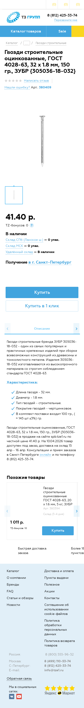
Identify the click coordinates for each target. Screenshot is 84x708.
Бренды (13, 584)
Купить (42, 292)
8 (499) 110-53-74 (57, 661)
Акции (49, 591)
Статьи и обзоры (20, 598)
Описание (42, 329)
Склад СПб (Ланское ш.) (24, 240)
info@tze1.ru (54, 670)
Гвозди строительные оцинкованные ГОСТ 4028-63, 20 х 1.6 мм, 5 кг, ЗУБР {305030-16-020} (57, 498)
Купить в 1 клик (42, 305)
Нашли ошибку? (17, 87)
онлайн (45, 455)
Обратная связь (19, 678)
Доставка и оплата (59, 571)
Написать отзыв (36, 81)
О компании (16, 578)
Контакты (51, 598)
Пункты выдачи (56, 578)
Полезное (52, 584)
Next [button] (76, 328)
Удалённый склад (19, 252)
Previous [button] (8, 328)
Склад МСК (14, 246)
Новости (13, 605)
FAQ (10, 591)
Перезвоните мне (65, 20)
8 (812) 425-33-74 (62, 15)
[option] (42, 141)
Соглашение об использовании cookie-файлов (56, 609)
